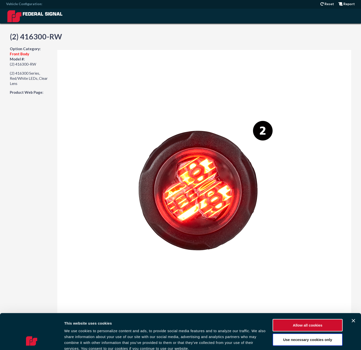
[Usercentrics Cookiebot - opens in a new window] (31, 340)
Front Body (19, 54)
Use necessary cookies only (307, 306)
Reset (327, 4)
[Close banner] (353, 287)
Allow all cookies (308, 292)
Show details (75, 340)
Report (346, 4)
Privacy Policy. (175, 321)
